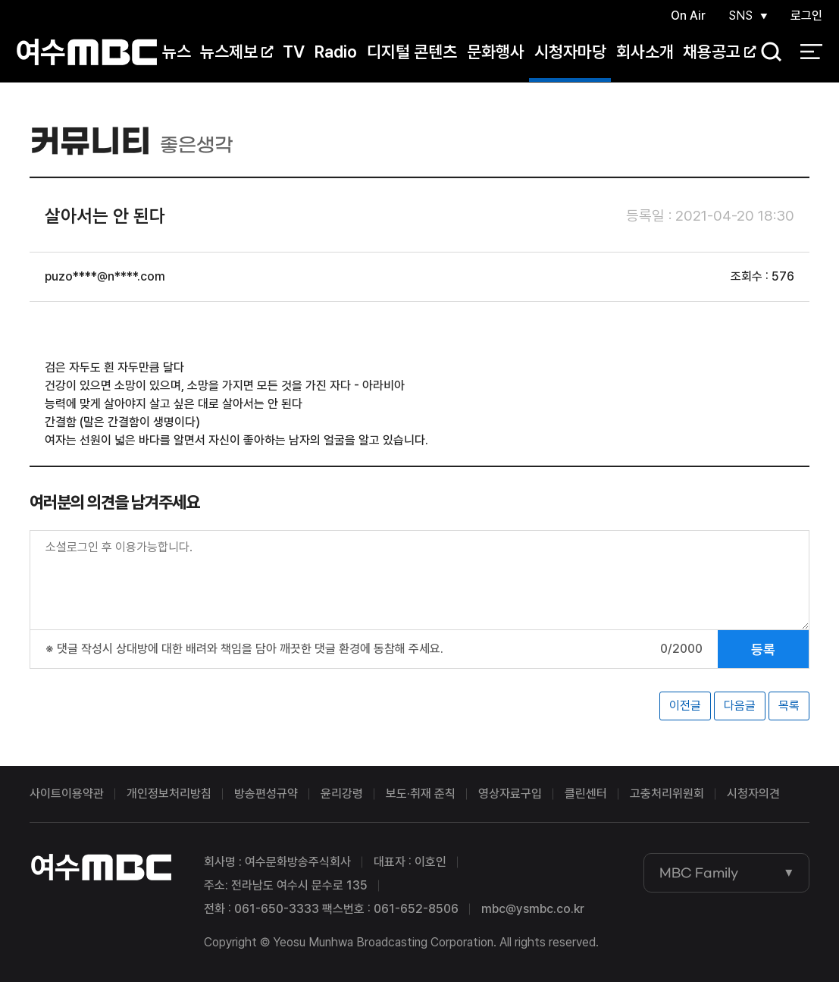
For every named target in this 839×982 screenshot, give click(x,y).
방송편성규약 (266, 793)
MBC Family (698, 873)
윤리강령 (342, 793)
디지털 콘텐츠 (412, 52)
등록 (763, 649)
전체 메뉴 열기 (811, 53)
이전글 (685, 705)
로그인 (806, 16)
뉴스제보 (236, 52)
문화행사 (495, 52)
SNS (740, 16)
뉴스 (176, 52)
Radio (336, 52)
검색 (766, 53)
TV (294, 52)
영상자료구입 (510, 793)
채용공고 (719, 52)
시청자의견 (753, 793)
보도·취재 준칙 (421, 793)
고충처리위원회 (667, 793)
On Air (686, 16)
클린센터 (586, 793)
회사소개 (645, 52)
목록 (789, 705)
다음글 (740, 705)
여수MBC (87, 52)
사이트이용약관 (67, 793)
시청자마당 (570, 52)
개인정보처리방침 (169, 793)
